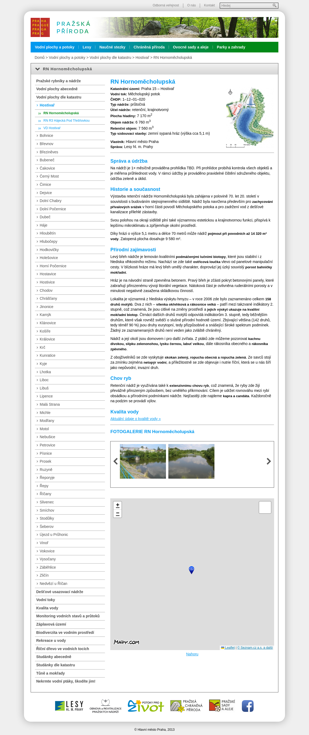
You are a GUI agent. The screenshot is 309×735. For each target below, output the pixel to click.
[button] (191, 570)
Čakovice (47, 168)
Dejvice (46, 193)
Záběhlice (48, 567)
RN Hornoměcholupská (172, 57)
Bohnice (46, 135)
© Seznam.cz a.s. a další (255, 648)
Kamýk (45, 315)
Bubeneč (47, 160)
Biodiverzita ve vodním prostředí (65, 632)
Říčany (45, 494)
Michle (45, 412)
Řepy (44, 486)
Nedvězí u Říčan (53, 583)
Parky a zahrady (231, 47)
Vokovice (47, 551)
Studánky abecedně (53, 657)
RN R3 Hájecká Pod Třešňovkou (66, 120)
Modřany (47, 420)
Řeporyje (47, 477)
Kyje (43, 364)
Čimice (45, 184)
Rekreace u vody (51, 640)
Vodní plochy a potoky (54, 47)
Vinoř (44, 543)
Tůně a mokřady (50, 673)
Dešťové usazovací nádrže (59, 592)
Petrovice (47, 445)
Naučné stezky (112, 47)
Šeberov (47, 526)
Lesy (87, 47)
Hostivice (47, 282)
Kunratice (47, 355)
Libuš (44, 388)
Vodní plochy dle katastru (110, 57)
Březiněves (49, 152)
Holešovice (49, 258)
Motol (44, 429)
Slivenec (47, 502)
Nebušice (47, 437)
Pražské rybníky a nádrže (58, 81)
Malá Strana (50, 404)
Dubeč (45, 217)
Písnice (46, 453)
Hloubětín (48, 233)
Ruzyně (46, 469)
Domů (39, 57)
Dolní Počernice (53, 209)
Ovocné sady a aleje (191, 47)
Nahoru (192, 654)
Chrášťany (48, 298)
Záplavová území (51, 624)
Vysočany (48, 559)
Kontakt (209, 5)
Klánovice (48, 323)
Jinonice (46, 307)
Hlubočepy (48, 241)
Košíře (45, 331)
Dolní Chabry (51, 201)
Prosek (45, 461)
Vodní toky (45, 600)
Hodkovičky (49, 250)
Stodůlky (47, 518)
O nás (191, 5)
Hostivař (142, 57)
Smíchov (47, 510)
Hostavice (48, 274)
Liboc (44, 380)
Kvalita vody (47, 608)
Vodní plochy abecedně (57, 89)
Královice (47, 339)
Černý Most (49, 176)
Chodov (46, 290)
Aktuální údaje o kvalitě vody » (135, 419)
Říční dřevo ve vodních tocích (62, 649)
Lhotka (45, 372)
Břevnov (46, 144)
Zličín (44, 575)
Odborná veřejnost (166, 5)
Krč (42, 347)
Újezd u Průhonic (54, 534)
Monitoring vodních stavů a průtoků (68, 616)
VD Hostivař (51, 128)
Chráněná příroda (149, 47)
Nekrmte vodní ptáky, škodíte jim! (65, 681)
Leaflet (228, 648)
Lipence (46, 396)
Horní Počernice (53, 266)
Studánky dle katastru (55, 665)
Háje (43, 225)
